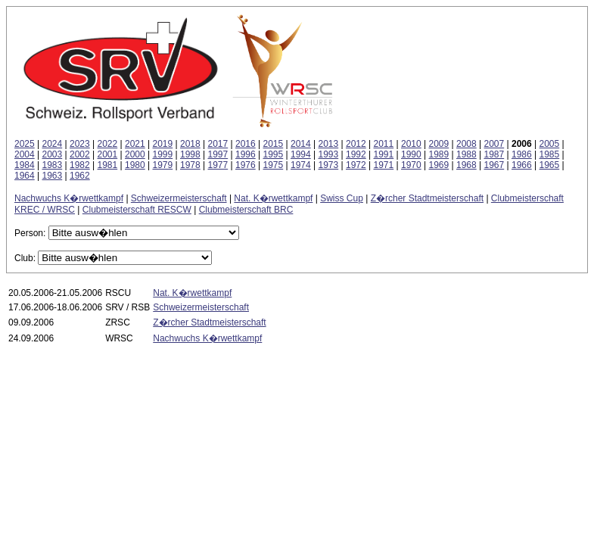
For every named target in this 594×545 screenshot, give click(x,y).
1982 (80, 165)
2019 (163, 144)
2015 (273, 144)
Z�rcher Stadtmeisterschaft (427, 198)
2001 (108, 154)
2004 (24, 154)
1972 (356, 165)
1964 (24, 175)
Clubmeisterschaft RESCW (136, 209)
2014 (301, 144)
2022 (108, 144)
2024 (52, 144)
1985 (550, 154)
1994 (301, 154)
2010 (411, 144)
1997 (218, 154)
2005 (550, 144)
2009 (439, 144)
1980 (135, 165)
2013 (329, 144)
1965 (550, 165)
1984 (24, 165)
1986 (522, 154)
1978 (190, 165)
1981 (108, 165)
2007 (494, 144)
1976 (245, 165)
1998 (190, 154)
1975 (273, 165)
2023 (80, 144)
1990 (411, 154)
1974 (301, 165)
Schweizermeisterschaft (179, 198)
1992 (356, 154)
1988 (466, 154)
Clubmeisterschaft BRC (246, 209)
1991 (384, 154)
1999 (163, 154)
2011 (384, 144)
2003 (52, 154)
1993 (329, 154)
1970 (411, 165)
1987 (494, 154)
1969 (439, 165)
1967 (494, 165)
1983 (52, 165)
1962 (80, 175)
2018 (190, 144)
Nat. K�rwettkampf (273, 198)
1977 (218, 165)
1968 (466, 165)
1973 (329, 165)
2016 (245, 144)
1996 (245, 154)
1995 (273, 154)
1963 (52, 175)
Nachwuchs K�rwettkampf (68, 198)
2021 (135, 144)
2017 (218, 144)
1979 (163, 165)
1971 (384, 165)
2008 (466, 144)
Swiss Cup (341, 198)
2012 (356, 144)
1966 (522, 165)
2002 (80, 154)
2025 (24, 144)
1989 (439, 154)
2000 (135, 154)
